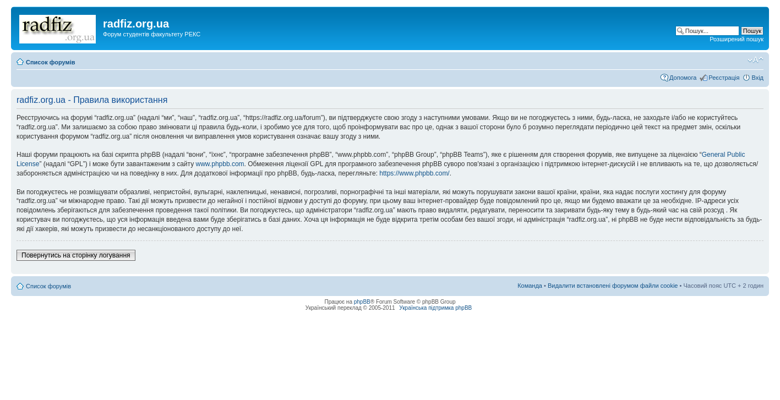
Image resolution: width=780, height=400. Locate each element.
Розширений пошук (736, 39)
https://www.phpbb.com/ (414, 173)
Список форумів (50, 62)
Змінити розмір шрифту (755, 60)
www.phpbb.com (220, 164)
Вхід (757, 77)
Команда (529, 285)
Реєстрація (723, 77)
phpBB (362, 302)
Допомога (682, 77)
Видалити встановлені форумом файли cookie (613, 285)
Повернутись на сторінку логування (75, 255)
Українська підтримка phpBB (435, 308)
